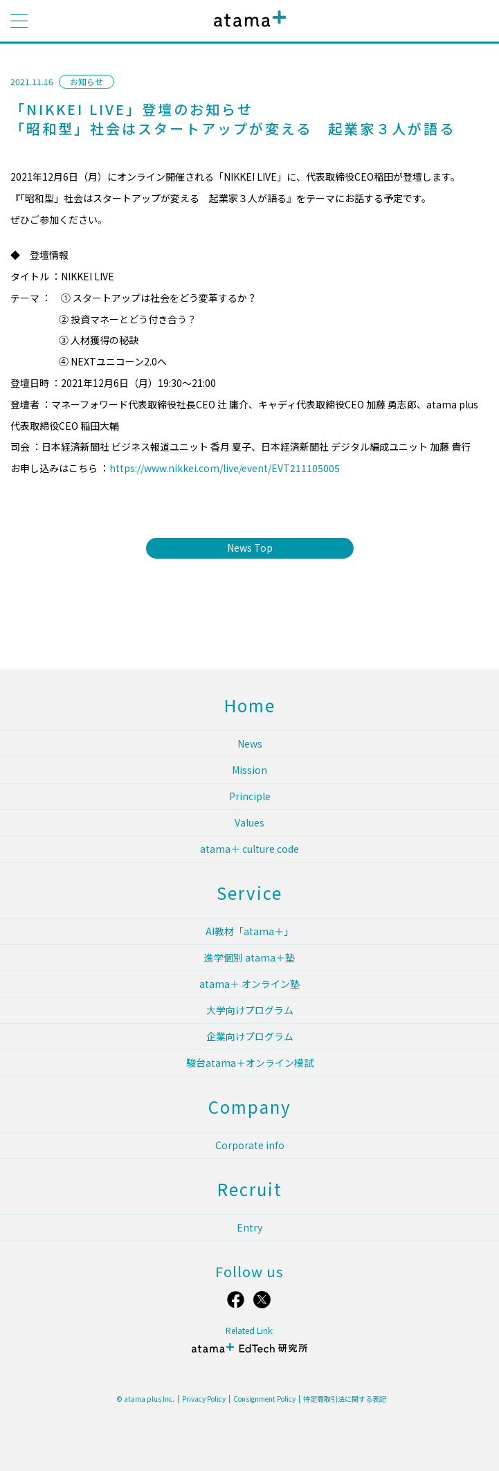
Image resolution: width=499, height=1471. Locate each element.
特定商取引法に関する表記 (344, 1399)
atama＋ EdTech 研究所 (249, 1354)
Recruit (249, 1189)
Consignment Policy (264, 1399)
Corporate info (249, 1145)
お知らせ (86, 81)
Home (249, 705)
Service (249, 893)
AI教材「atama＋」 (249, 931)
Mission (249, 770)
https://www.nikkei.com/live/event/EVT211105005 (224, 468)
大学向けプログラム (249, 1010)
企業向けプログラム (249, 1036)
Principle (250, 796)
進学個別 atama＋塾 (249, 957)
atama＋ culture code (249, 849)
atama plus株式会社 (247, 29)
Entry (249, 1227)
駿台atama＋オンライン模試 (250, 1063)
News (249, 743)
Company (249, 1106)
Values (249, 822)
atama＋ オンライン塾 (249, 984)
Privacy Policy (204, 1399)
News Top (250, 547)
